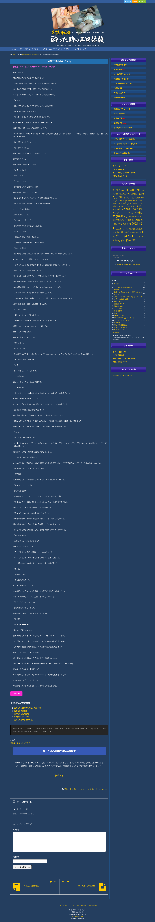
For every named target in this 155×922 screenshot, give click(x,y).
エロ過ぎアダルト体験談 (123, 287)
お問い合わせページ (120, 176)
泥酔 (66, 789)
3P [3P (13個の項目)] (116, 190)
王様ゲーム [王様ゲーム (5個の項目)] (122, 229)
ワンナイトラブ (83, 789)
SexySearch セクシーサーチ (124, 318)
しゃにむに (118, 311)
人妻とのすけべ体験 (121, 299)
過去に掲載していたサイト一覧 (124, 173)
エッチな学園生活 (120, 325)
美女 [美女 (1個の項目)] (136, 229)
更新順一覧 (120, 123)
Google (116, 284)
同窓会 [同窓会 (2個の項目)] (130, 220)
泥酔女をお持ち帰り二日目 (20, 743)
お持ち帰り (72, 789)
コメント (16, 830)
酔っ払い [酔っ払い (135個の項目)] (127, 236)
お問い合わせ (93, 905)
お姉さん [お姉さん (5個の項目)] (129, 198)
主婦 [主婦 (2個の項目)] (136, 213)
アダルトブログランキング (122, 375)
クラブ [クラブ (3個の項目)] (126, 206)
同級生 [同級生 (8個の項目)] (138, 220)
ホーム (13, 49)
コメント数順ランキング (123, 83)
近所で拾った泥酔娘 (21, 714)
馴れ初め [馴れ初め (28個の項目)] (128, 240)
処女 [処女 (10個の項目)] (125, 216)
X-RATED (103, 789)
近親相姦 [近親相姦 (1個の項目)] (135, 232)
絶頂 (91, 789)
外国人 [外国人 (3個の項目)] (116, 224)
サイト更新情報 (118, 169)
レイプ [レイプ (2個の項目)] (123, 213)
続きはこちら (117, 332)
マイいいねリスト (120, 93)
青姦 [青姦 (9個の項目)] (116, 240)
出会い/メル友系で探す (122, 153)
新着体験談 (119, 69)
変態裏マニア (119, 329)
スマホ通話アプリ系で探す (123, 148)
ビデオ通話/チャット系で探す (125, 139)
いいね (16, 693)
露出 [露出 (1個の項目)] (141, 236)
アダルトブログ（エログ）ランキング (128, 297)
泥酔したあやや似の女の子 (24, 720)
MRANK (117, 322)
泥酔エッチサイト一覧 (122, 109)
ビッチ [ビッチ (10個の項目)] (124, 209)
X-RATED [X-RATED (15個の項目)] (133, 190)
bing (115, 313)
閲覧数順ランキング (121, 79)
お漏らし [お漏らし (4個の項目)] (122, 201)
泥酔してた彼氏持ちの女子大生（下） (28, 708)
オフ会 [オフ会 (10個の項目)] (125, 203)
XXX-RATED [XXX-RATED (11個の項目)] (129, 193)
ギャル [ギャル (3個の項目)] (119, 206)
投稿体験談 (118, 88)
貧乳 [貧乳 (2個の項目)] (128, 232)
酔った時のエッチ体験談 (29, 49)
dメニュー (118, 308)
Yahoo (116, 290)
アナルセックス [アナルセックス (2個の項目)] (134, 201)
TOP (59, 905)
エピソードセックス (121, 320)
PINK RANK (118, 306)
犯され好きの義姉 (20, 711)
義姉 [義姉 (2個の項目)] (117, 232)
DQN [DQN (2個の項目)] (123, 190)
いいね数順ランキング (122, 74)
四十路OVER (119, 304)
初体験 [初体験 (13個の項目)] (120, 219)
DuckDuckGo (119, 315)
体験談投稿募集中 (122, 65)
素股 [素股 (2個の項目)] (131, 229)
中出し (96, 789)
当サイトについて (79, 49)
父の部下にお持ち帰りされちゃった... (129, 264)
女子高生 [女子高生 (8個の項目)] (125, 224)
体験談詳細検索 (119, 97)
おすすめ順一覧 (119, 113)
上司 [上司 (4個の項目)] (130, 213)
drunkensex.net (77, 916)
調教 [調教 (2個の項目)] (123, 232)
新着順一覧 (119, 118)
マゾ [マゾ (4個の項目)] (133, 209)
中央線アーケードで (21, 717)
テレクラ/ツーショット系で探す (125, 144)
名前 (59, 857)
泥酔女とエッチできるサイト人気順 (55, 49)
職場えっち (118, 301)
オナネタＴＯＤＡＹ (121, 327)
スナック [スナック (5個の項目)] (136, 206)
